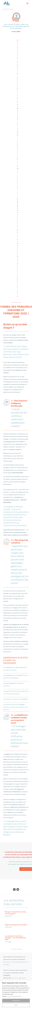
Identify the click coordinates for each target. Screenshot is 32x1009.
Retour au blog (8, 9)
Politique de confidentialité (14, 996)
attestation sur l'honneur (10, 962)
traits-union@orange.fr (19, 978)
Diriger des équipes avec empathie (16, 925)
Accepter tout (16, 1000)
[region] (16, 994)
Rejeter (16, 1005)
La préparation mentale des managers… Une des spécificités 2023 (15, 938)
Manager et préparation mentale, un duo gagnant (15, 913)
